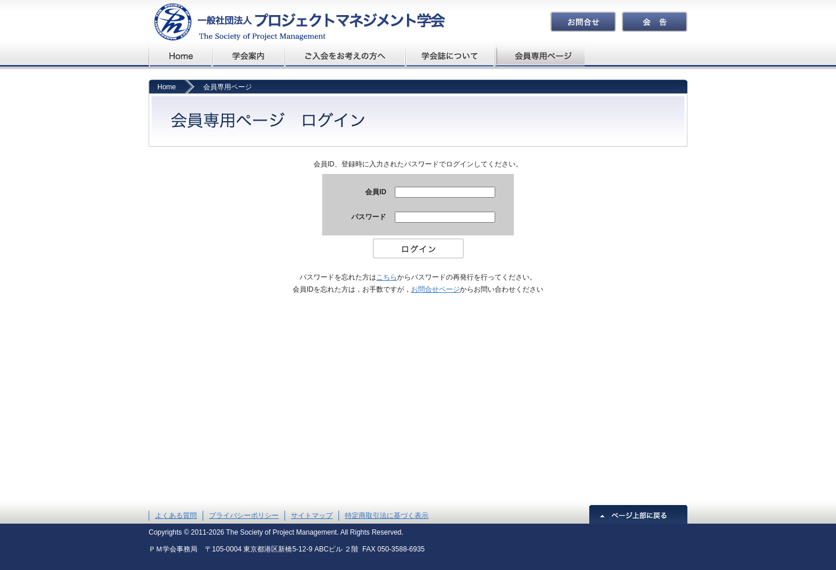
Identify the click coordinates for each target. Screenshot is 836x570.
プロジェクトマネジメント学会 (180, 55)
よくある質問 (176, 515)
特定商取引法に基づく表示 (386, 515)
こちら (386, 277)
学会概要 (248, 55)
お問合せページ (435, 289)
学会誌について (451, 55)
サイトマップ (312, 515)
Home (166, 87)
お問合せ (583, 22)
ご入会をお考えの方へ (345, 55)
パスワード (368, 217)
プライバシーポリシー (244, 515)
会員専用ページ (540, 55)
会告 (654, 22)
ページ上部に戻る (638, 514)
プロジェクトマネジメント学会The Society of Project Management (297, 21)
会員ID (375, 192)
